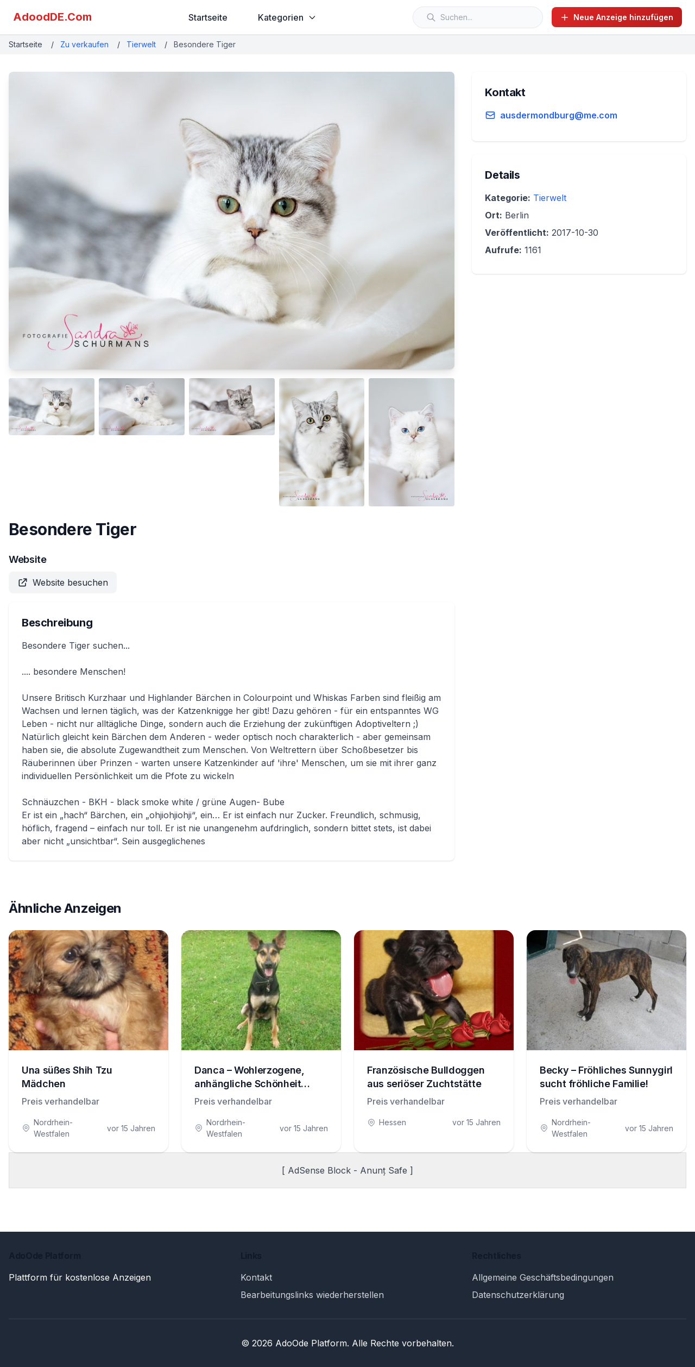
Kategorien (287, 17)
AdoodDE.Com (52, 16)
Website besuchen (62, 582)
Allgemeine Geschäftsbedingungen (543, 1277)
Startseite (208, 17)
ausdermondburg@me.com (558, 115)
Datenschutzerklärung (518, 1294)
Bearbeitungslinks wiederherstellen (312, 1294)
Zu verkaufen (84, 44)
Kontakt (256, 1277)
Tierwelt (141, 44)
